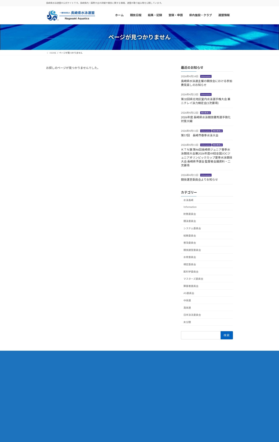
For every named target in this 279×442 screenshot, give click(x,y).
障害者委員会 (190, 286)
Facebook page (203, 364)
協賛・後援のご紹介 (62, 386)
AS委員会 (188, 293)
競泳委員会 (205, 113)
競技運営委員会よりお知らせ (199, 179)
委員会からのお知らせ (127, 410)
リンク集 (54, 394)
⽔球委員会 (189, 257)
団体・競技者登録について (130, 386)
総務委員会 (189, 235)
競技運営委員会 (192, 249)
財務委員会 (189, 213)
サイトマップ (57, 403)
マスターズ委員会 (193, 278)
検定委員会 (189, 264)
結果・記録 (120, 377)
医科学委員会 (190, 271)
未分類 (187, 322)
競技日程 (118, 369)
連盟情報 (54, 369)
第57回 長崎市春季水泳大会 (199, 135)
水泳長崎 (188, 200)
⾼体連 (187, 307)
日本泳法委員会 (192, 314)
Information (206, 76)
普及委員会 (189, 242)
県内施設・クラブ (124, 394)
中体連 (187, 300)
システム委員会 (192, 228)
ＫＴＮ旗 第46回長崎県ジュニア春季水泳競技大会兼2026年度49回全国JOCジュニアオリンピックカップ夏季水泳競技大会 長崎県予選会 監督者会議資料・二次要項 (206, 157)
